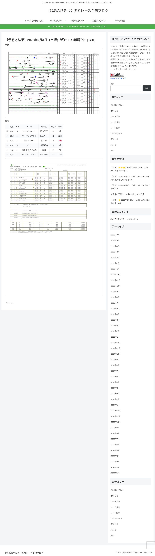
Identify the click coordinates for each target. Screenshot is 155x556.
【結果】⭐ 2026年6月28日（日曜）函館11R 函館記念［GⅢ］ (130, 201)
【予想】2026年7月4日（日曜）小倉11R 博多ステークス (130, 187)
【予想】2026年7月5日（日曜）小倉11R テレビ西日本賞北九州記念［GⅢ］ (130, 178)
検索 (112, 84)
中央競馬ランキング (118, 78)
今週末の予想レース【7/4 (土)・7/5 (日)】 (128, 194)
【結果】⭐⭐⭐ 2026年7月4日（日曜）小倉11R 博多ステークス (129, 169)
